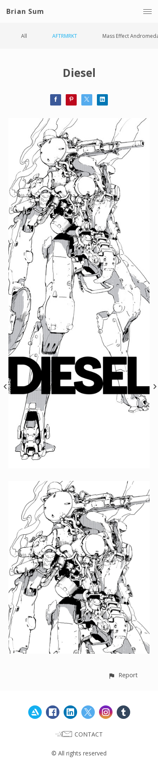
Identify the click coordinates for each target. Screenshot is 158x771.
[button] (122, 675)
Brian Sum (25, 11)
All (24, 36)
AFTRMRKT (64, 36)
